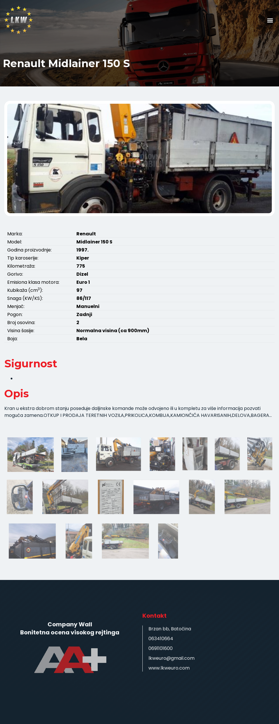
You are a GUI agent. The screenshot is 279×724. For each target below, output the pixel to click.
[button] (270, 20)
